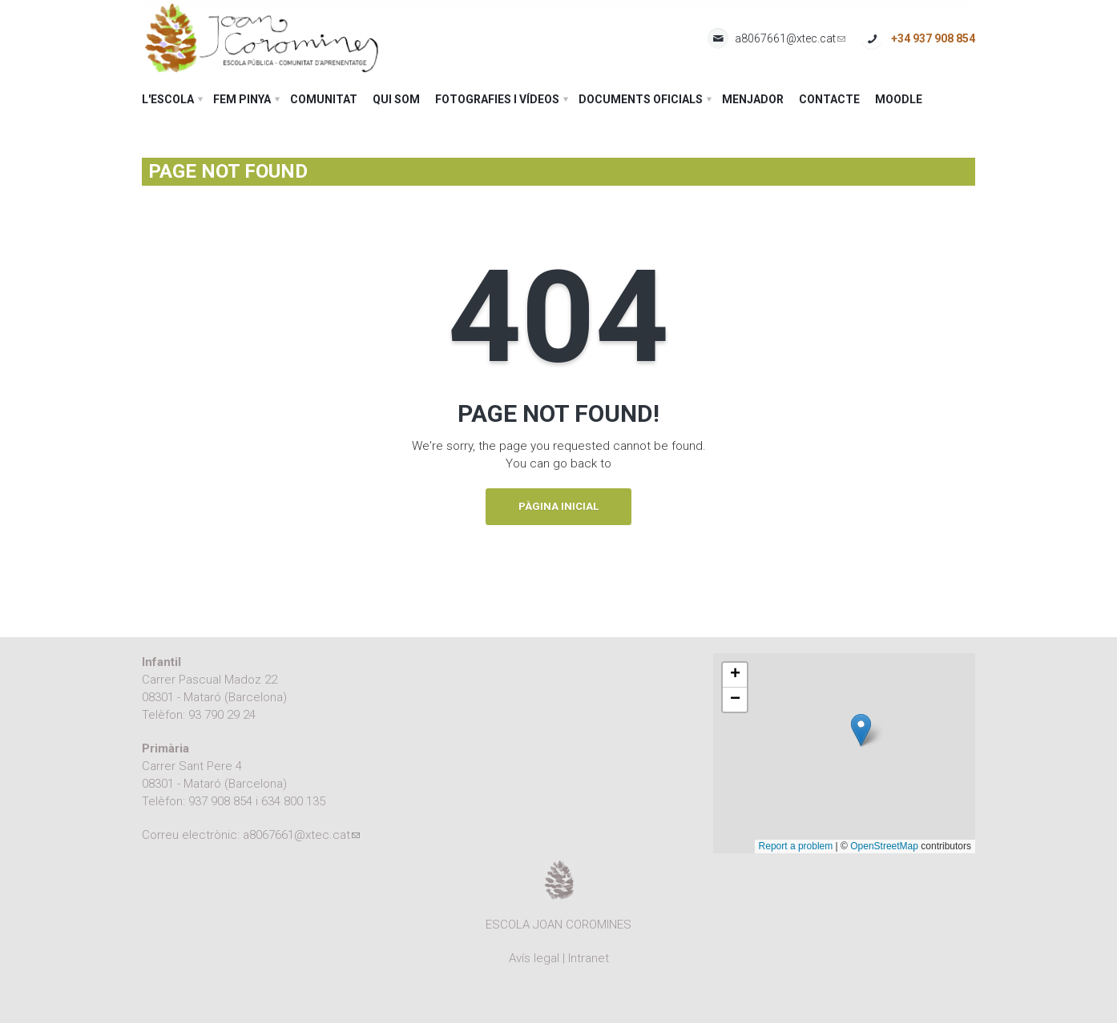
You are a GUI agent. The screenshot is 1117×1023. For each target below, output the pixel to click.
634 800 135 (293, 801)
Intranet (588, 958)
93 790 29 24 (222, 715)
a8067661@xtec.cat (790, 39)
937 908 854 (220, 801)
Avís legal (534, 958)
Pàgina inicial (558, 506)
